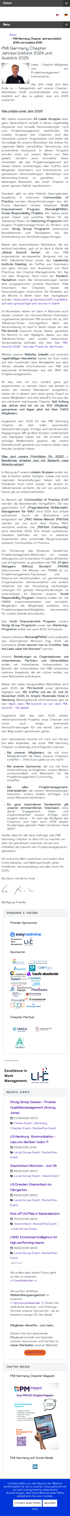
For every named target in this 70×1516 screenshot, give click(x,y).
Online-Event (23, 1123)
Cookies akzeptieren (27, 1503)
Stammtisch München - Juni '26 (33, 1166)
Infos (35, 1509)
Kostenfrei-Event (44, 1128)
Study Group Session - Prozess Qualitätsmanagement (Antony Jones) (33, 1108)
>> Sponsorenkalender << (27, 1303)
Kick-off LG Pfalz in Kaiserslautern (35, 1214)
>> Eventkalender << (23, 1280)
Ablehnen (50, 1503)
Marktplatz (35, 1352)
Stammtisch (50, 1176)
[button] (35, 913)
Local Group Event (27, 1152)
